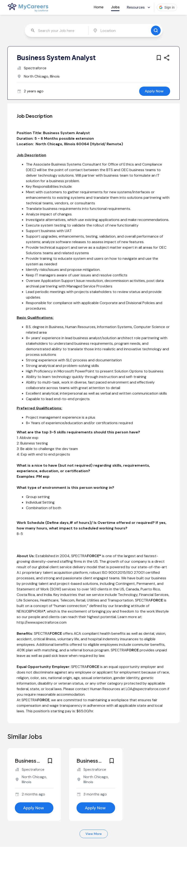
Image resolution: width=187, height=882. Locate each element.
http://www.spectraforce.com (42, 622)
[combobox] (57, 30)
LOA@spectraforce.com (146, 688)
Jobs (115, 7)
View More (93, 834)
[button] (167, 7)
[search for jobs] (156, 30)
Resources (139, 7)
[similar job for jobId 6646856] (34, 777)
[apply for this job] (154, 91)
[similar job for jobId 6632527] (96, 777)
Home (99, 7)
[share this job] (166, 57)
